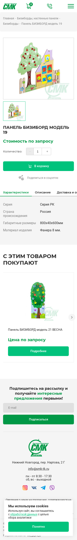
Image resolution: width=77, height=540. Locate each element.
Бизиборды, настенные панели (37, 18)
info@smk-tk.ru (38, 468)
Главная (8, 18)
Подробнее (38, 351)
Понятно (38, 526)
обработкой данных (23, 514)
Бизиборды (10, 23)
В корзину (38, 166)
